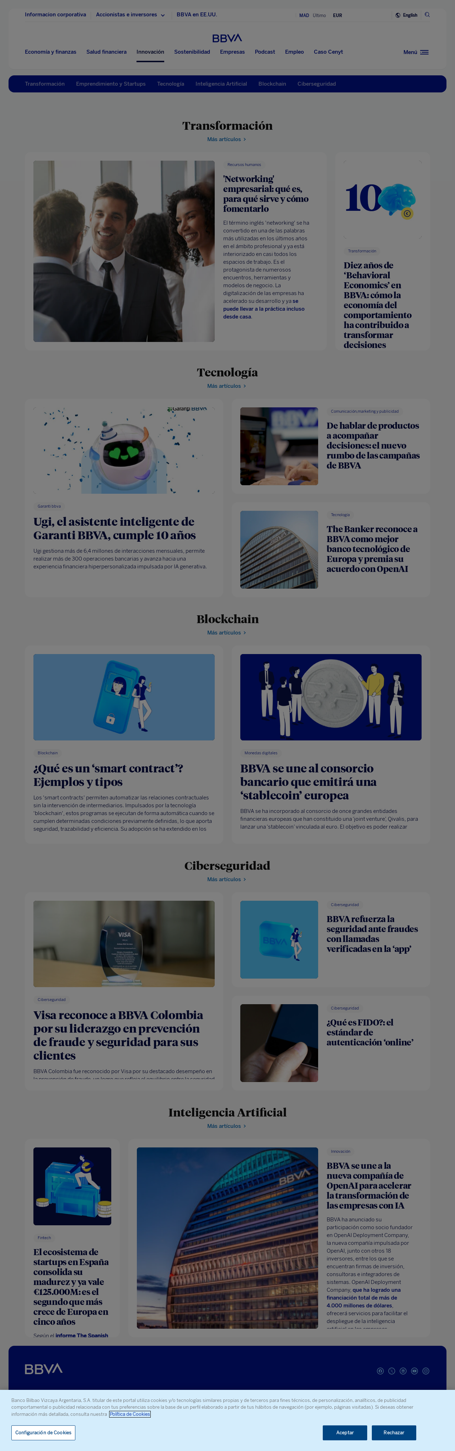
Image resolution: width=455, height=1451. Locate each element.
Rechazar (394, 1432)
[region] (227, 1420)
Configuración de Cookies (43, 1432)
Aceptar (345, 1432)
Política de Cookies (130, 1414)
